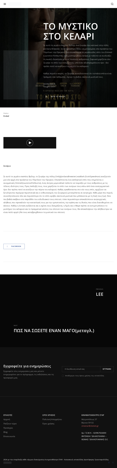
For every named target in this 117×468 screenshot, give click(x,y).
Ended (6, 116)
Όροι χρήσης (48, 423)
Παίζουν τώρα (9, 423)
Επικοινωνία (9, 436)
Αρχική (6, 419)
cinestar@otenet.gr (90, 426)
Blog (5, 432)
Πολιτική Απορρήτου (52, 419)
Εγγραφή (107, 369)
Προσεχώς (8, 427)
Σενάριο (7, 166)
